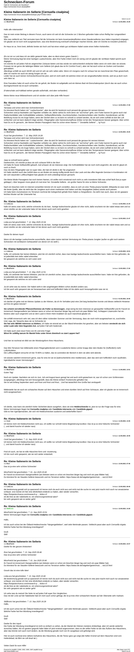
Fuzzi (6, 136)
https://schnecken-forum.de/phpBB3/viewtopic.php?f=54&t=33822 (27, 15)
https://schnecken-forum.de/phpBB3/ (17, 7)
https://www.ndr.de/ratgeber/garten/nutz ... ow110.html (89, 477)
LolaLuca (8, 222)
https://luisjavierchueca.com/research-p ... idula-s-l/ (25, 494)
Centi (6, 439)
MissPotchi (8, 472)
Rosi (6, 552)
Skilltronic (8, 601)
